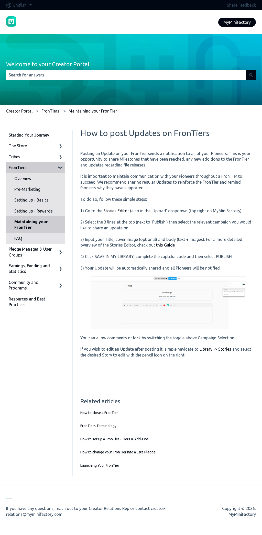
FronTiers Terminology (98, 426)
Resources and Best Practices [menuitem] (27, 302)
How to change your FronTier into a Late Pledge (118, 452)
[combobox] (126, 75)
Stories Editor (116, 210)
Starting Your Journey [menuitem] (29, 135)
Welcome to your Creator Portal (48, 64)
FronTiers (50, 111)
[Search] (251, 75)
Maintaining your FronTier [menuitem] (31, 224)
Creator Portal (19, 111)
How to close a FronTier (99, 413)
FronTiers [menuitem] (18, 167)
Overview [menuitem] (22, 178)
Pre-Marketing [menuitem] (27, 189)
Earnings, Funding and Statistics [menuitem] (29, 268)
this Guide (165, 245)
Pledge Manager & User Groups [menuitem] (30, 252)
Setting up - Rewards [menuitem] (33, 211)
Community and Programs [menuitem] (23, 285)
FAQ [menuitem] (18, 238)
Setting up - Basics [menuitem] (31, 200)
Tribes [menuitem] (14, 156)
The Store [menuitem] (18, 145)
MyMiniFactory (237, 22)
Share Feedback (241, 5)
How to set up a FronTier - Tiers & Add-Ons (114, 439)
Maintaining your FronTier (93, 111)
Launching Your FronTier (99, 465)
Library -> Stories (215, 349)
